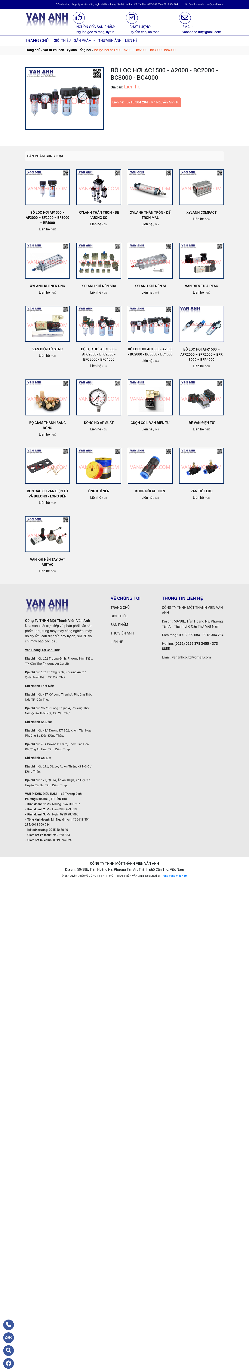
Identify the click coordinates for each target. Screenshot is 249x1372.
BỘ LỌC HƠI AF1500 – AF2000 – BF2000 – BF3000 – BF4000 (47, 218)
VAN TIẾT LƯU (202, 491)
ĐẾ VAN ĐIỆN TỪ (201, 423)
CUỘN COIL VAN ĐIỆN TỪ (150, 423)
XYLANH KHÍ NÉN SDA (99, 286)
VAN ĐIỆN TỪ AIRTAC (201, 286)
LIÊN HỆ (131, 41)
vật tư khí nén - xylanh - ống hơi (67, 50)
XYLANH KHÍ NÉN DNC (47, 286)
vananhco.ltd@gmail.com (191, 657)
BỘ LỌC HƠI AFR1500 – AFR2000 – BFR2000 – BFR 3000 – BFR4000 (201, 354)
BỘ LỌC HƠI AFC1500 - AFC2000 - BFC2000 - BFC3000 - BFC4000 (99, 354)
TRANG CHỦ (37, 40)
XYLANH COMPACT (201, 213)
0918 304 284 (137, 102)
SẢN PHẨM (83, 41)
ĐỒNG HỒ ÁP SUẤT (99, 423)
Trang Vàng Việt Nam (174, 875)
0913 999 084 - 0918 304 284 (201, 635)
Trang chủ (32, 50)
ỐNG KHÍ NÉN (99, 491)
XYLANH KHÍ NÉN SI (150, 286)
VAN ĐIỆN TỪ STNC (47, 349)
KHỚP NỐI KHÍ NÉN (150, 491)
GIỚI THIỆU (62, 41)
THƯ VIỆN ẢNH (110, 41)
